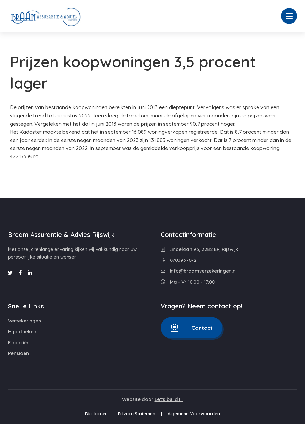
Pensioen (18, 353)
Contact (192, 328)
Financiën (19, 342)
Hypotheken (22, 332)
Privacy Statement (137, 414)
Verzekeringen (24, 321)
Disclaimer (96, 414)
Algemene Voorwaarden (194, 414)
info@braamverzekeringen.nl (199, 271)
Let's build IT (169, 399)
